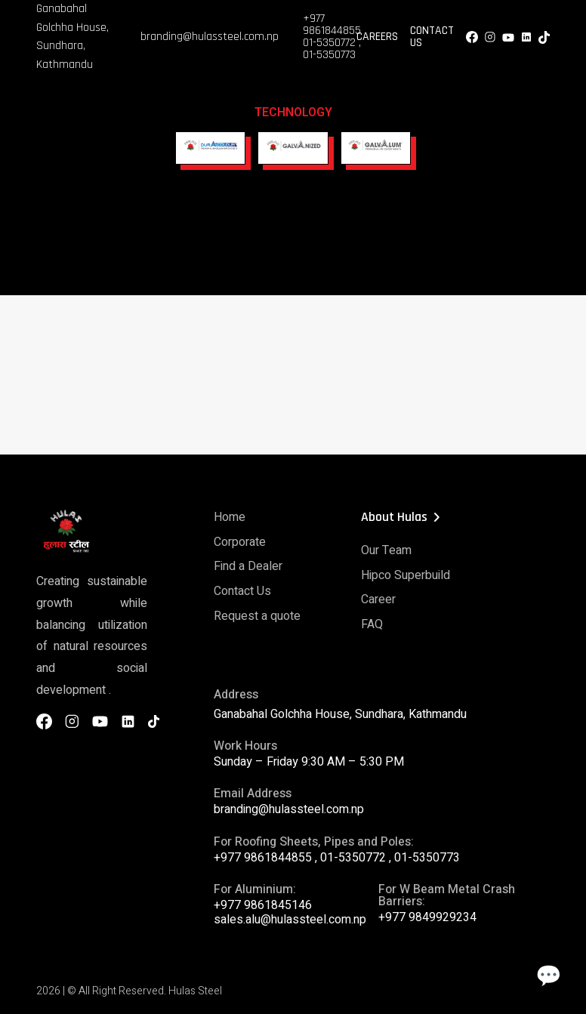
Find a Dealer (248, 565)
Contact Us (432, 37)
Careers (377, 37)
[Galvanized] (293, 147)
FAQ (372, 622)
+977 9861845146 (263, 901)
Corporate (240, 541)
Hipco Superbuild (405, 574)
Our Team (386, 550)
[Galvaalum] (376, 147)
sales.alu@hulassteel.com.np (290, 916)
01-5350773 (329, 55)
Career (378, 598)
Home (229, 516)
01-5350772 (329, 43)
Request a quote (257, 613)
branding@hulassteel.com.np (209, 37)
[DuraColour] (210, 147)
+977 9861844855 (332, 25)
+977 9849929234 (427, 914)
